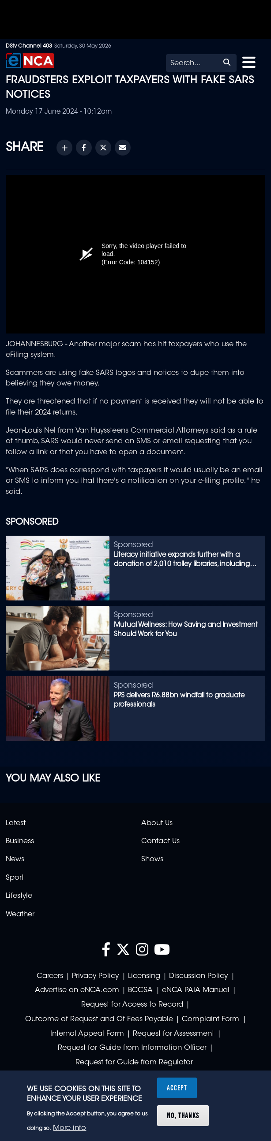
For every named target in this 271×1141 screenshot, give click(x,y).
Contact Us (160, 841)
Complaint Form (210, 1019)
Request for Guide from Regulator (134, 1062)
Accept (177, 1087)
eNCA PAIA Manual (196, 990)
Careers (50, 976)
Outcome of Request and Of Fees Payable (99, 1019)
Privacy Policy (95, 976)
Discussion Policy (198, 976)
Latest (16, 823)
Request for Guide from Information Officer (132, 1048)
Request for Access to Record (132, 1004)
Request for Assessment (173, 1033)
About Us (157, 823)
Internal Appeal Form (87, 1033)
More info (69, 1128)
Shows (152, 859)
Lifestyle (19, 896)
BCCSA (140, 990)
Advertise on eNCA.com (77, 990)
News (15, 859)
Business (20, 841)
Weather (20, 914)
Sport (15, 878)
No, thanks (183, 1115)
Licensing (144, 976)
